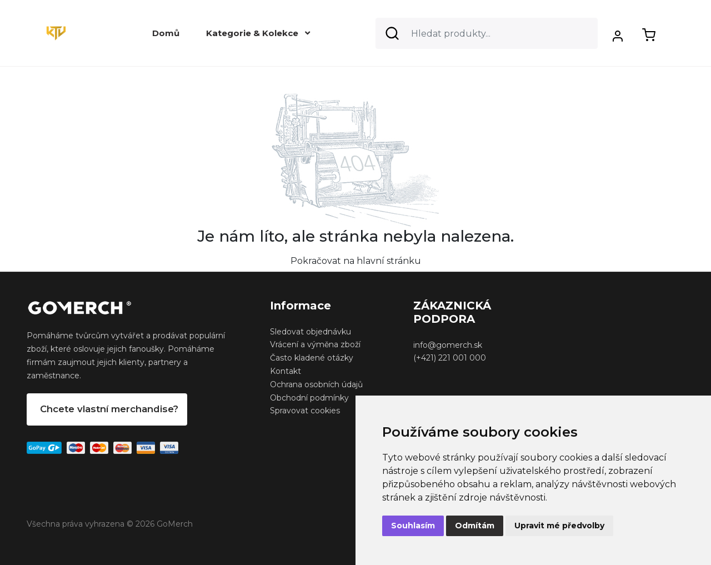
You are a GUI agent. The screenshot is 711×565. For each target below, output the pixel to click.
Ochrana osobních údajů (316, 384)
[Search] (486, 33)
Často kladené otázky (311, 358)
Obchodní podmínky (309, 398)
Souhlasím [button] (413, 526)
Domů (165, 33)
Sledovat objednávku (310, 332)
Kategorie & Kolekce (258, 33)
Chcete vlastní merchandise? (109, 408)
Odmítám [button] (474, 526)
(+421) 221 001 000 (449, 358)
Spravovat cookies (305, 411)
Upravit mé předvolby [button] (559, 526)
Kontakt (285, 371)
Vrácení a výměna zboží (315, 344)
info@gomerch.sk (447, 345)
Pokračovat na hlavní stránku (356, 261)
